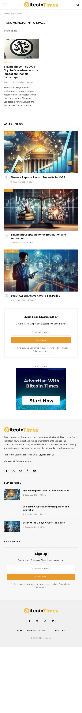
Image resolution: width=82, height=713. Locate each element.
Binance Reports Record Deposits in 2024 (38, 177)
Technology (58, 631)
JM (7, 82)
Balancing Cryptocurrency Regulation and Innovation (38, 236)
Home (6, 14)
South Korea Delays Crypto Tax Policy (35, 295)
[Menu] (5, 4)
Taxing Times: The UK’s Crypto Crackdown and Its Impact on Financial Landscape (21, 72)
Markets (43, 631)
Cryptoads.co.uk (46, 455)
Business (8, 62)
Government (11, 251)
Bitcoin (8, 190)
